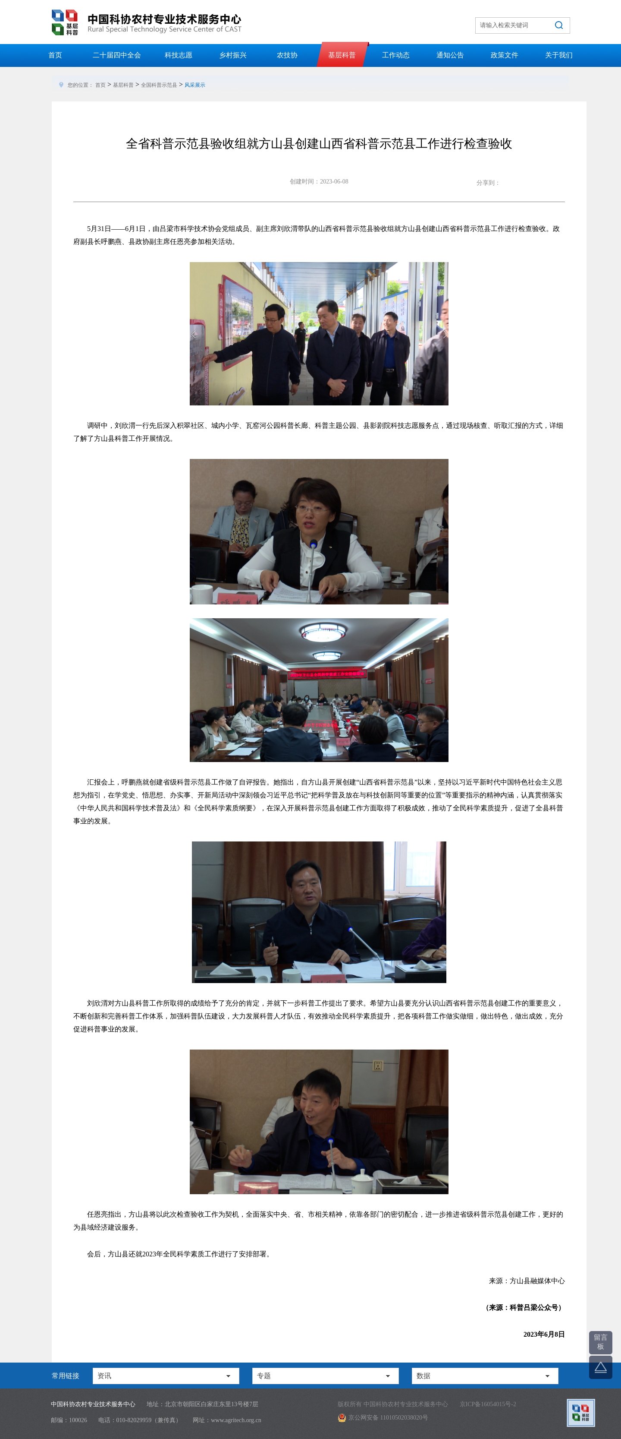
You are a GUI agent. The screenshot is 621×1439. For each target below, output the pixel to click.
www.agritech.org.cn (236, 1420)
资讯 (104, 1375)
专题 (264, 1375)
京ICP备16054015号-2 (488, 1404)
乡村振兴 (233, 55)
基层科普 (342, 55)
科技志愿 (178, 55)
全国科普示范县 (159, 85)
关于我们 (559, 55)
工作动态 (396, 55)
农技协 (287, 55)
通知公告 (450, 55)
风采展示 (195, 85)
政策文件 (504, 55)
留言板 (601, 1342)
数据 (423, 1375)
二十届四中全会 (117, 55)
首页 (55, 55)
